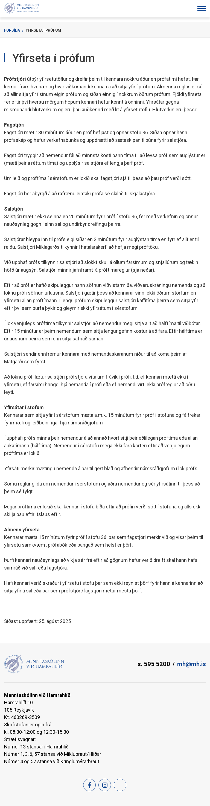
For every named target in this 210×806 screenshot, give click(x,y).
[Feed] (120, 785)
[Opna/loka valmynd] (201, 8)
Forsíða (12, 30)
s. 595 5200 (154, 664)
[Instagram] (104, 785)
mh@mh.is (191, 664)
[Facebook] (89, 785)
